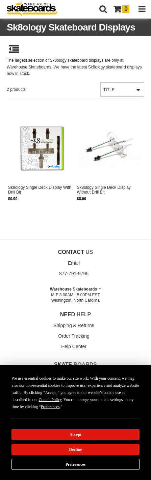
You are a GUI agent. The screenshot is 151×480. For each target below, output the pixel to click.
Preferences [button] (50, 406)
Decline (75, 449)
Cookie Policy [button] (50, 399)
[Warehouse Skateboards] (35, 9)
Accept (75, 434)
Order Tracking (74, 336)
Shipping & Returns (73, 325)
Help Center (73, 346)
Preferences (76, 464)
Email (74, 263)
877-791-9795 (74, 273)
